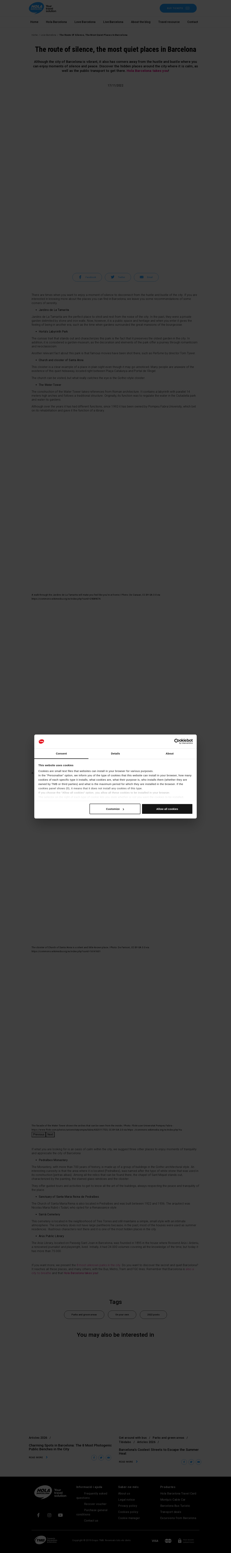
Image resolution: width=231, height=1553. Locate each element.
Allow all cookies (167, 808)
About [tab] (170, 753)
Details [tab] (115, 753)
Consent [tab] (61, 753)
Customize (115, 808)
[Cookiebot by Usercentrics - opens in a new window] (177, 741)
